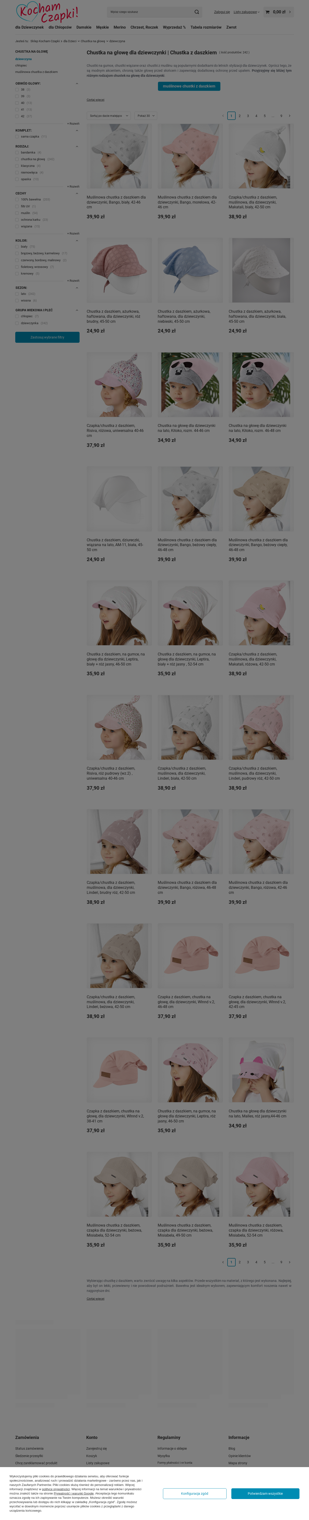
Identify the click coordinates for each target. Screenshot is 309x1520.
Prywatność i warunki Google (74, 1493)
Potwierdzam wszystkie (265, 1493)
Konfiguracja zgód (194, 1493)
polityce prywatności (56, 1489)
